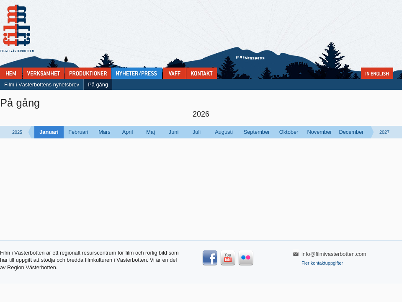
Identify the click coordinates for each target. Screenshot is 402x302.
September (257, 132)
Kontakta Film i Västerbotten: (201, 73)
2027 (384, 132)
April (127, 132)
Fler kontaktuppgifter (322, 263)
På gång (98, 84)
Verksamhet (43, 73)
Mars (104, 132)
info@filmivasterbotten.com (334, 254)
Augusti (224, 132)
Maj (150, 132)
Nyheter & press (136, 73)
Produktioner (87, 73)
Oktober (289, 132)
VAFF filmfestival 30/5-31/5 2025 (174, 73)
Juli (197, 132)
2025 (17, 132)
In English (377, 73)
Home (11, 73)
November (319, 132)
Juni (173, 132)
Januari (49, 132)
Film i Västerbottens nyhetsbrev (41, 84)
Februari (78, 132)
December (351, 132)
